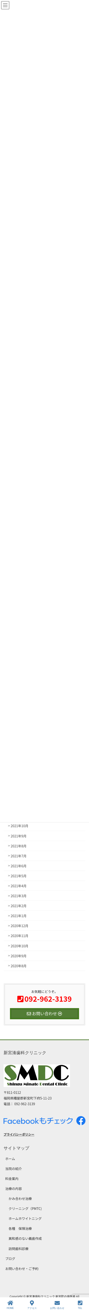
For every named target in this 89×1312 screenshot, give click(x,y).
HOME (10, 1304)
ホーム (10, 1158)
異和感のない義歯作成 (25, 1238)
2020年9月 (19, 955)
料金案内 (12, 1178)
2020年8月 (19, 965)
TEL (80, 1304)
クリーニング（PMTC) (25, 1208)
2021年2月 (19, 905)
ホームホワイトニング (25, 1218)
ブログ (10, 1258)
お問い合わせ (57, 1304)
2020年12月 (19, 925)
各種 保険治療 (20, 1228)
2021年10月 (19, 825)
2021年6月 (19, 866)
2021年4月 (19, 885)
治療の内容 (13, 1188)
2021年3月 (19, 895)
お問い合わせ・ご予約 (21, 1268)
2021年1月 (19, 915)
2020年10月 (19, 946)
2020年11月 (19, 935)
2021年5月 (19, 875)
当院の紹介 (13, 1168)
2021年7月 (19, 856)
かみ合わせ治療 (20, 1198)
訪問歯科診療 (18, 1248)
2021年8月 (19, 846)
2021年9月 (19, 836)
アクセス (32, 1304)
